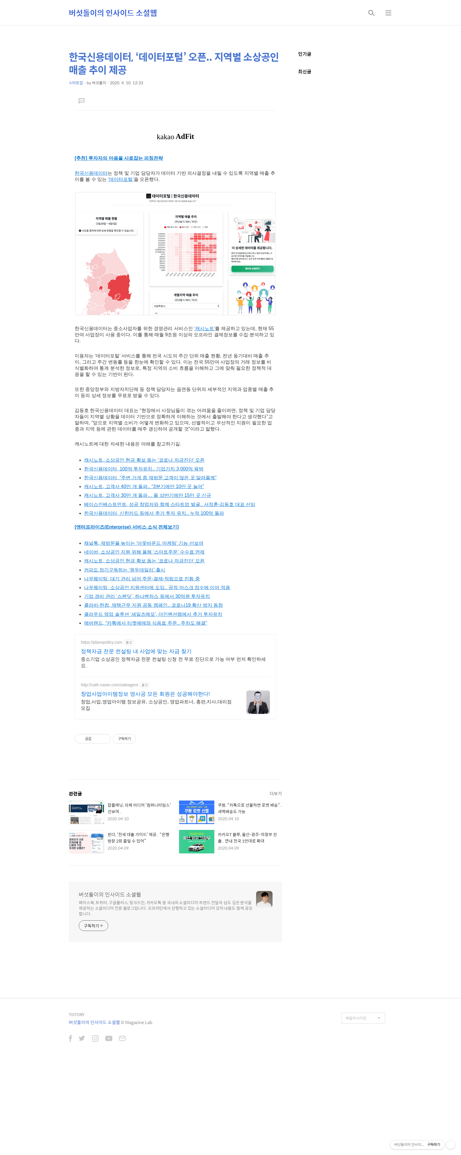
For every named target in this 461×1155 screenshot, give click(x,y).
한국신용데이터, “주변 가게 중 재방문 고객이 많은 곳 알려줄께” (150, 568)
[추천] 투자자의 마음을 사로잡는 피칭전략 (119, 249)
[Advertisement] (175, 163)
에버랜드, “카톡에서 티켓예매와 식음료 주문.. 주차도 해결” (145, 714)
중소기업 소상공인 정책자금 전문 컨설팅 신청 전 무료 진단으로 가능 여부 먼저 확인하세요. (173, 753)
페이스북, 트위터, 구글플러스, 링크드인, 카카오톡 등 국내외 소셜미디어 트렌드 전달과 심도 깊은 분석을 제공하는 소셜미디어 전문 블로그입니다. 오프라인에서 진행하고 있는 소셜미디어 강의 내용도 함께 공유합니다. (166, 999)
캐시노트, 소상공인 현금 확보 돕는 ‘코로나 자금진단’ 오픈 (144, 551)
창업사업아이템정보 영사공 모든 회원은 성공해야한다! (145, 785)
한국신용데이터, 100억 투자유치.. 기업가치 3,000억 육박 (143, 559)
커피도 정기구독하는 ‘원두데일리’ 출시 (124, 660)
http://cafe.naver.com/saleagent (109, 776)
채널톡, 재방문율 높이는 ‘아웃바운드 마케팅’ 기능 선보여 (143, 634)
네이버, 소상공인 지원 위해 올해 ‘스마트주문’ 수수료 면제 (144, 642)
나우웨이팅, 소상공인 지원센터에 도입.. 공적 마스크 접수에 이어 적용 (157, 678)
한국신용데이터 (91, 264)
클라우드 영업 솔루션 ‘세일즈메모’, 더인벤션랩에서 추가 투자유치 (153, 705)
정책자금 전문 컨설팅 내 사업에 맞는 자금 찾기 (136, 742)
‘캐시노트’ (204, 419)
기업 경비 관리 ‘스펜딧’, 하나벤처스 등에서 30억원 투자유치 (147, 687)
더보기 (276, 884)
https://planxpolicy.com (101, 733)
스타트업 (76, 83)
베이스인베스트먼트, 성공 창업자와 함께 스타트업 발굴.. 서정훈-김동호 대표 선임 (169, 595)
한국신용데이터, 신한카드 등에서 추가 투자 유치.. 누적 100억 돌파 (154, 604)
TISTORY (76, 1105)
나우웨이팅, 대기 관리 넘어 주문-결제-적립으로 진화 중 (142, 669)
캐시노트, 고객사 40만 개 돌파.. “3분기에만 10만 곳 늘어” (144, 577)
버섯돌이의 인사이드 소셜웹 (113, 13)
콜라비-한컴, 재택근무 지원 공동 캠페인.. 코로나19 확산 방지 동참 (153, 696)
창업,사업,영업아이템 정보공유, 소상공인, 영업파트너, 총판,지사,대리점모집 (156, 796)
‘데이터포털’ (121, 270)
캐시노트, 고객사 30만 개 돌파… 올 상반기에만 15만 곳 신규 (147, 586)
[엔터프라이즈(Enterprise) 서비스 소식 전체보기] (127, 618)
